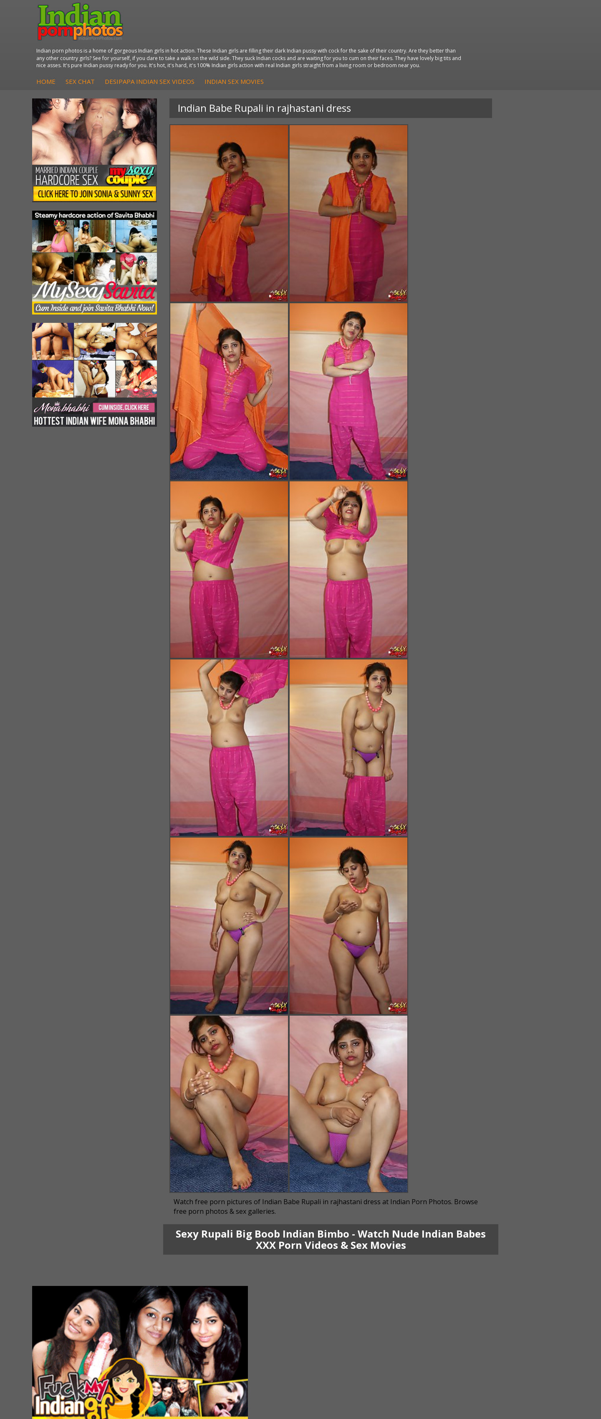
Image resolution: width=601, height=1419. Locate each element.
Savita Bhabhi (69, 1267)
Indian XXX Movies (520, 1283)
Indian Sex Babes (341, 1275)
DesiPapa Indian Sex (166, 1241)
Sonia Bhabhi (68, 1250)
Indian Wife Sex (516, 1267)
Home (187, 44)
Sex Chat (221, 44)
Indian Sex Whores (343, 1250)
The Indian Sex (515, 1241)
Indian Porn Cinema (344, 1241)
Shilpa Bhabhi (69, 1283)
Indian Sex (153, 1258)
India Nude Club (428, 1267)
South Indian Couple (78, 1275)
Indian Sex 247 (426, 1275)
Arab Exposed (158, 1250)
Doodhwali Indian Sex (525, 1250)
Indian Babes (246, 1275)
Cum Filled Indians (431, 1258)
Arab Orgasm (424, 1241)
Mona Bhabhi (69, 1241)
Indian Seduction (340, 1258)
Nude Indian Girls (341, 1283)
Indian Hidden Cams (256, 1250)
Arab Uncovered (250, 1283)
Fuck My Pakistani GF (168, 1283)
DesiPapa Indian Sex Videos (291, 44)
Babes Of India (427, 1250)
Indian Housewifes (164, 1275)
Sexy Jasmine (68, 1258)
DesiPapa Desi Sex (164, 1267)
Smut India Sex (516, 1275)
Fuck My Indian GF (253, 1258)
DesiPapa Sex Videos (257, 1241)
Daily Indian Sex (517, 1258)
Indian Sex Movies (375, 44)
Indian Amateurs (251, 1267)
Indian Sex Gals (338, 1267)
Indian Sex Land (428, 1283)
